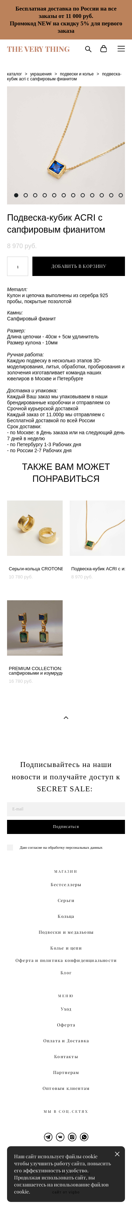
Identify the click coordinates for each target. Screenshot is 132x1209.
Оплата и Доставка (66, 1040)
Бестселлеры (66, 884)
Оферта (66, 1024)
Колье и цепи (66, 948)
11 (111, 195)
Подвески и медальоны (66, 932)
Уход (66, 1009)
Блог (66, 972)
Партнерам (66, 1072)
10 (102, 195)
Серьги (66, 900)
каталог (14, 74)
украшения (41, 74)
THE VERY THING (38, 49)
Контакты (66, 1056)
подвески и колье (77, 74)
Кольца (66, 916)
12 (121, 195)
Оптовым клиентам (66, 1088)
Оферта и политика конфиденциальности (66, 960)
